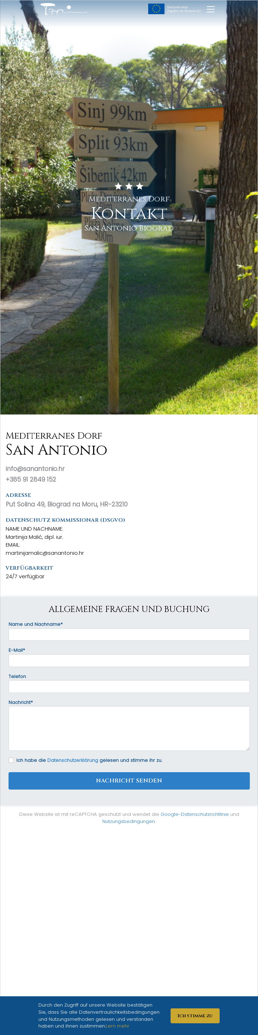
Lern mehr (117, 1026)
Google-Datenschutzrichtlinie (195, 814)
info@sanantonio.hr (35, 469)
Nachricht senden (129, 781)
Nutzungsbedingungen (128, 821)
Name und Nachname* (36, 624)
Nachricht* (21, 702)
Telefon (17, 676)
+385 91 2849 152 (31, 479)
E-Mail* (17, 650)
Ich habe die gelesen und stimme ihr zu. (89, 760)
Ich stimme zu (195, 1016)
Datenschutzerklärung (72, 760)
